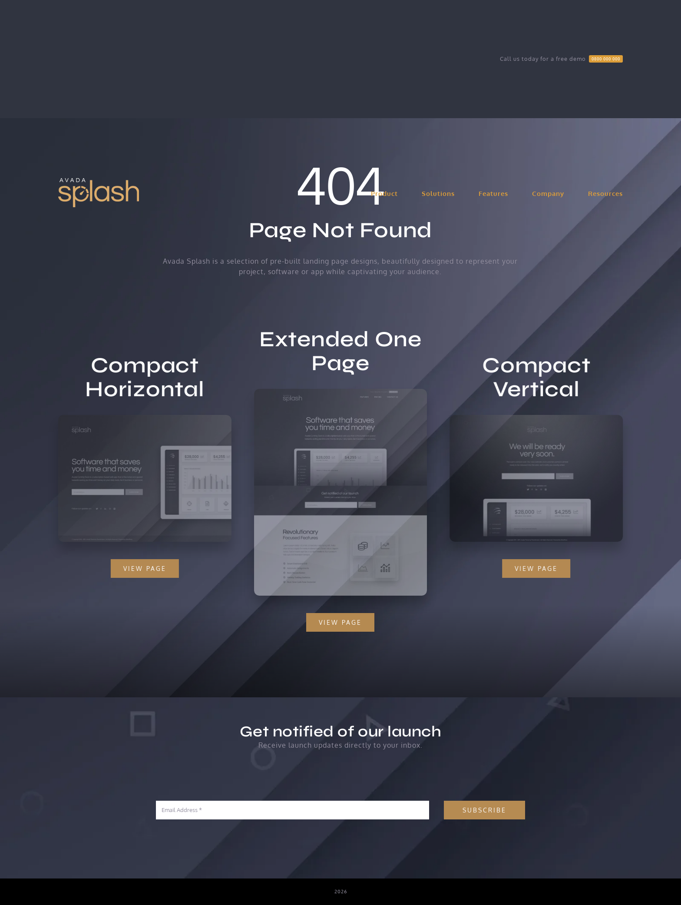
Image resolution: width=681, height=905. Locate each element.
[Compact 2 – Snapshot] (542, 418)
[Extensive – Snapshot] (340, 397)
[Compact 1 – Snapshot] (139, 418)
